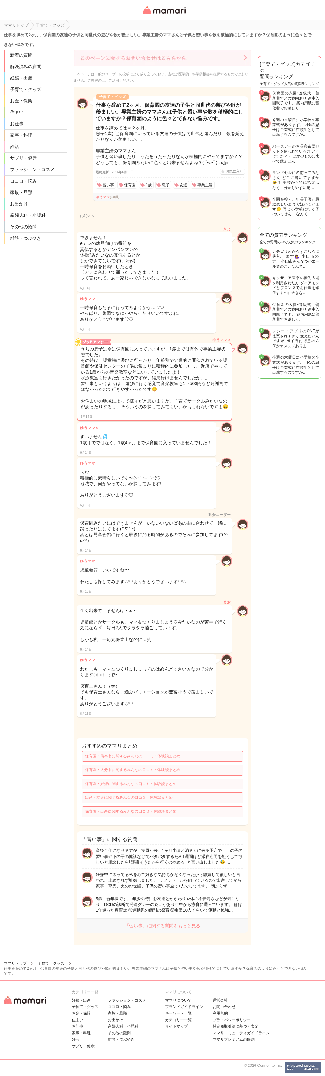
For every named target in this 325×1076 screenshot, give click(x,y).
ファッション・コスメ (32, 169)
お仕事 (16, 123)
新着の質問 (21, 55)
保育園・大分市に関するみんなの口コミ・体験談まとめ (132, 770)
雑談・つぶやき (25, 238)
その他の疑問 (23, 226)
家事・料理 (21, 135)
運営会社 (220, 1000)
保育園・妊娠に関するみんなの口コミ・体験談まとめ (130, 784)
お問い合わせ (224, 1006)
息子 (165, 185)
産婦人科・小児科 (28, 215)
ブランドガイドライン (184, 1006)
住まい (16, 112)
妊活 (14, 146)
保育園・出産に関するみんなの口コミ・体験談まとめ (130, 811)
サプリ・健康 (23, 158)
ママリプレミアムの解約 (234, 1039)
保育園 (130, 185)
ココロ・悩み (23, 180)
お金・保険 (21, 100)
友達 (183, 185)
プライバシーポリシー (232, 1020)
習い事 (108, 185)
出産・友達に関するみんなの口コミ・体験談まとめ (129, 797)
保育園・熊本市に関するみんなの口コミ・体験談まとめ (132, 756)
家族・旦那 (21, 192)
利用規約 (220, 1013)
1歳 (149, 185)
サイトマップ (176, 1026)
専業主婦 (205, 185)
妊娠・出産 (21, 77)
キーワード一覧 (178, 1013)
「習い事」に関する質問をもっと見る (162, 925)
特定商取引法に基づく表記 (235, 1026)
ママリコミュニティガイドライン (241, 1033)
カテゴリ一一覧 (178, 1020)
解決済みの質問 (25, 66)
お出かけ (19, 203)
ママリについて (178, 1000)
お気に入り (234, 171)
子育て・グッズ (25, 89)
